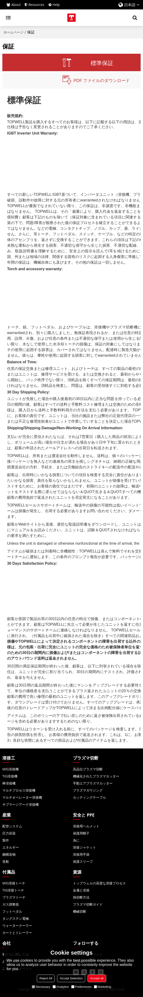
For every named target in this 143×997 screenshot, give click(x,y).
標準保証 (102, 63)
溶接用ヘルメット (86, 826)
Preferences (81, 987)
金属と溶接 (81, 890)
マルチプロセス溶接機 (18, 790)
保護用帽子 (81, 833)
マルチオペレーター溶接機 (22, 797)
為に (76, 840)
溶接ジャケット (84, 847)
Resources (36, 4)
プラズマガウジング (88, 790)
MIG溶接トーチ (13, 883)
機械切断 (79, 911)
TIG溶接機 (9, 776)
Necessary (41, 987)
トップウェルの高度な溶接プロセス (99, 883)
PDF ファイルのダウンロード (101, 80)
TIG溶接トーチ (13, 890)
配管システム (12, 826)
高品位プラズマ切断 (88, 769)
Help (56, 4)
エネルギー (10, 847)
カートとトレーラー (17, 932)
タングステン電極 (15, 918)
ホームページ (13, 32)
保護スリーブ (83, 861)
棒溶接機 (9, 783)
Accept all (96, 978)
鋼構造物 (9, 854)
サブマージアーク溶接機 (20, 804)
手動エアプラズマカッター (93, 783)
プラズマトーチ (13, 897)
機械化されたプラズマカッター (96, 776)
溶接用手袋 (81, 854)
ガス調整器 (10, 904)
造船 (5, 861)
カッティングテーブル (89, 797)
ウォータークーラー (17, 925)
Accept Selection (71, 978)
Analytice (61, 987)
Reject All (45, 978)
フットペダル (12, 911)
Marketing (102, 987)
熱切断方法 (81, 897)
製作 (5, 840)
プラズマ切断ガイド (88, 904)
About (16, 4)
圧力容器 (9, 833)
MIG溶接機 (10, 769)
